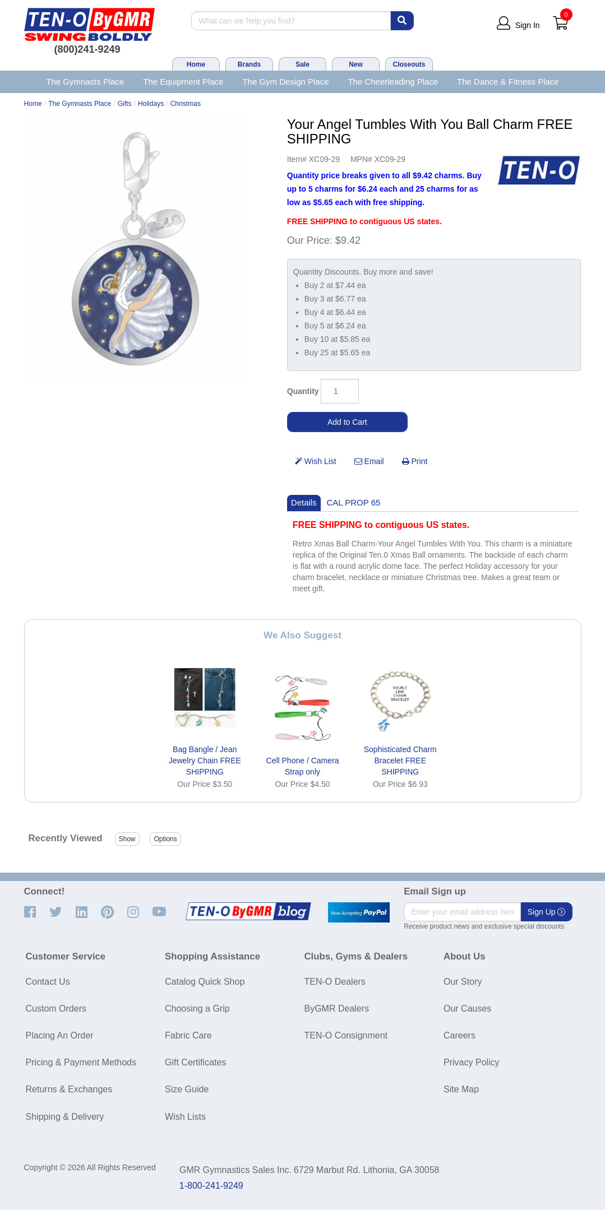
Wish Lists (185, 1116)
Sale (302, 64)
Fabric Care (188, 1035)
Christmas (185, 104)
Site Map (461, 1089)
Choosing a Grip (197, 1008)
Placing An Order (60, 1035)
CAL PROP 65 (354, 502)
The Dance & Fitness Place (508, 81)
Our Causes (467, 1008)
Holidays (151, 104)
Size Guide (187, 1089)
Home (196, 64)
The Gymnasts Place (85, 81)
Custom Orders (56, 1008)
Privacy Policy (472, 1062)
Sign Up (547, 911)
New (356, 64)
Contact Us (48, 981)
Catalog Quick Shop (204, 981)
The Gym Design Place (285, 81)
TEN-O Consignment (346, 1035)
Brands (249, 64)
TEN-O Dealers (335, 981)
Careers (459, 1035)
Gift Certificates (195, 1062)
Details (304, 502)
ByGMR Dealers (337, 1008)
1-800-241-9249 (211, 1185)
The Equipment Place (183, 81)
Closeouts (408, 64)
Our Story (463, 981)
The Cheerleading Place (393, 81)
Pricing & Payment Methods (81, 1062)
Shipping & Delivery (65, 1116)
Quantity (303, 391)
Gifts (125, 104)
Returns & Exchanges (69, 1089)
